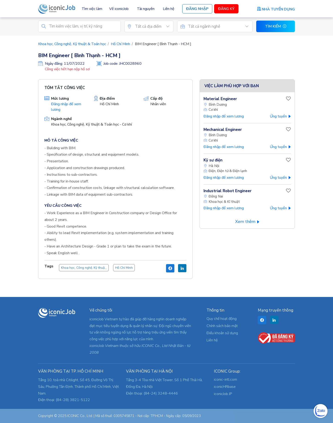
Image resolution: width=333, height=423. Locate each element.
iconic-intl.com (225, 379)
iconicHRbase (225, 386)
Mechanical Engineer (223, 130)
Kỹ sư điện (213, 160)
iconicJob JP (223, 393)
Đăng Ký (226, 8)
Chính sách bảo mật (222, 325)
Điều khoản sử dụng (222, 333)
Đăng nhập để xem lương (224, 116)
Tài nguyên (145, 8)
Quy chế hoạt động (222, 318)
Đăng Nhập (197, 8)
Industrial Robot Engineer (228, 191)
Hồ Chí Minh (120, 44)
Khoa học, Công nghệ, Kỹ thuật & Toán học (72, 44)
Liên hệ (168, 8)
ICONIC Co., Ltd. (80, 415)
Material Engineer (220, 99)
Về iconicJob (119, 8)
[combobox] (154, 26)
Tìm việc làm (92, 8)
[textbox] (154, 27)
